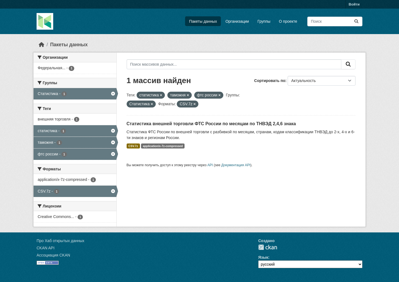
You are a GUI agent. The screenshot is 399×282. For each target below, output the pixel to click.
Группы (263, 21)
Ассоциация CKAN (53, 255)
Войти (354, 4)
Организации (237, 21)
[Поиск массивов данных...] (334, 21)
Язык (263, 257)
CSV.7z (133, 146)
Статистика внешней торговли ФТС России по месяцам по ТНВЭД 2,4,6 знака (211, 123)
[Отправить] (356, 21)
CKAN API (46, 248)
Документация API (235, 165)
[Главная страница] (41, 44)
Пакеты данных (203, 21)
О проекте (288, 21)
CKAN (267, 247)
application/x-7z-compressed (163, 146)
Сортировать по (269, 80)
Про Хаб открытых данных (60, 241)
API (210, 165)
